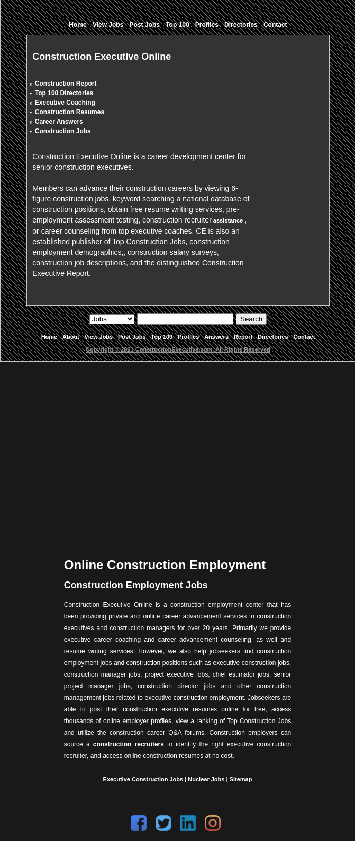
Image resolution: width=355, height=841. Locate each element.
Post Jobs (145, 25)
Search (251, 319)
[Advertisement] (179, 451)
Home (77, 25)
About (70, 337)
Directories (241, 25)
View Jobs (108, 25)
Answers (216, 337)
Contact (275, 25)
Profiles (207, 25)
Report (243, 337)
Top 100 (177, 25)
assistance (228, 220)
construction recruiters (128, 744)
